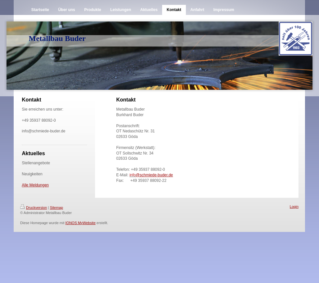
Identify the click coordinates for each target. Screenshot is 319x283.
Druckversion (33, 207)
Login (294, 207)
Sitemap (56, 207)
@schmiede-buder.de (154, 175)
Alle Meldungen (35, 185)
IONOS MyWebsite (80, 223)
